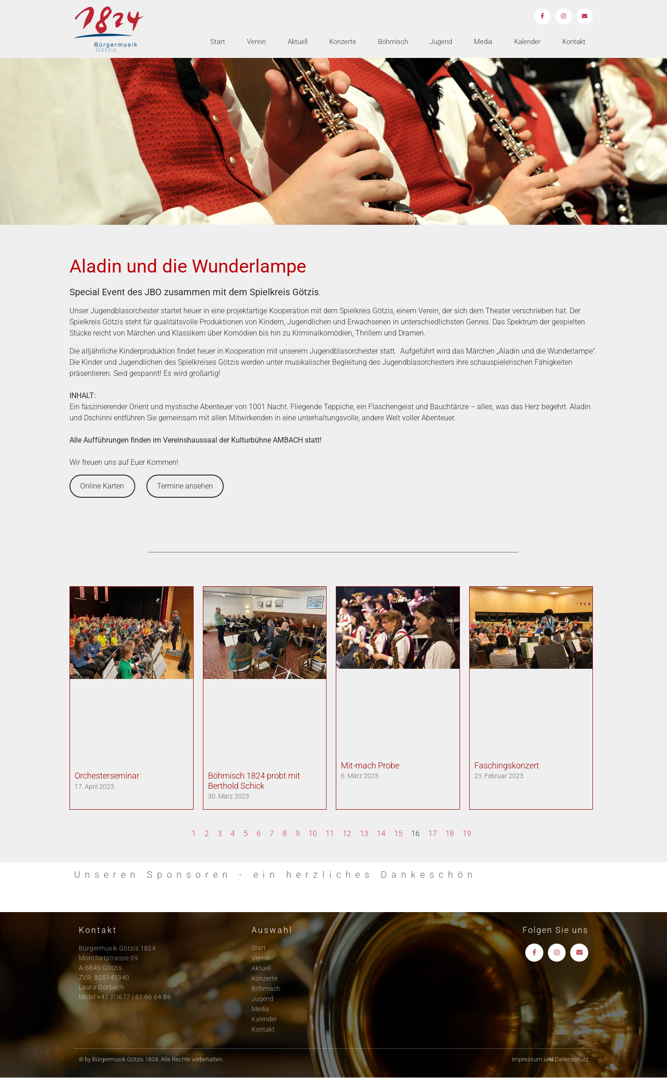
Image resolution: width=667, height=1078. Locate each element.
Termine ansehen (185, 486)
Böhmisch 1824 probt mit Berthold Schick (254, 781)
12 (347, 833)
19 (467, 833)
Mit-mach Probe (370, 765)
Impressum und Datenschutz (550, 1059)
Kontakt (573, 42)
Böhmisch (393, 42)
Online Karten (102, 486)
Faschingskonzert (506, 765)
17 (432, 833)
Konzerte (342, 42)
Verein (256, 42)
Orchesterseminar (107, 775)
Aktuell (298, 42)
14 (381, 833)
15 (398, 833)
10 (312, 833)
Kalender (527, 42)
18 (450, 833)
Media (483, 42)
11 (330, 833)
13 (364, 833)
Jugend (441, 42)
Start (217, 42)
